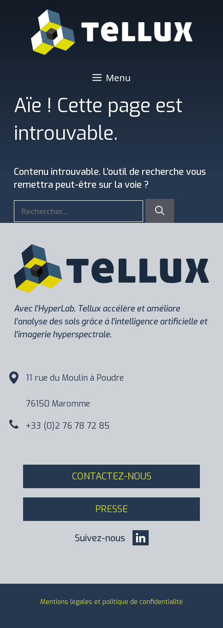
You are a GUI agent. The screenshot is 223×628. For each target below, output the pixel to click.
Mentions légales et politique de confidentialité (111, 602)
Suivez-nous (100, 538)
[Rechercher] (159, 211)
